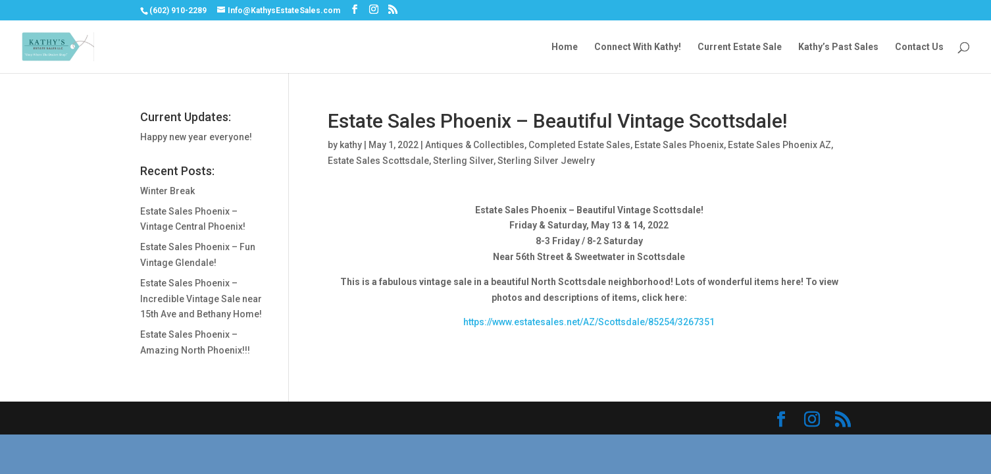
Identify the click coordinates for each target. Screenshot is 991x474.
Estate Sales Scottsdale (378, 160)
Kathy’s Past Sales (838, 47)
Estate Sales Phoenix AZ (779, 145)
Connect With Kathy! (637, 47)
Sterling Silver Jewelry (546, 160)
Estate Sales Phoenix (679, 145)
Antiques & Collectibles (474, 145)
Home (564, 47)
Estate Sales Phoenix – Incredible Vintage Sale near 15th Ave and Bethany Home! (201, 299)
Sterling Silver (463, 160)
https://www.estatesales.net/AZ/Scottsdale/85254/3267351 (589, 322)
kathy (351, 145)
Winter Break (167, 191)
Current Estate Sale (740, 47)
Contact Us (919, 47)
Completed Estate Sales (579, 145)
